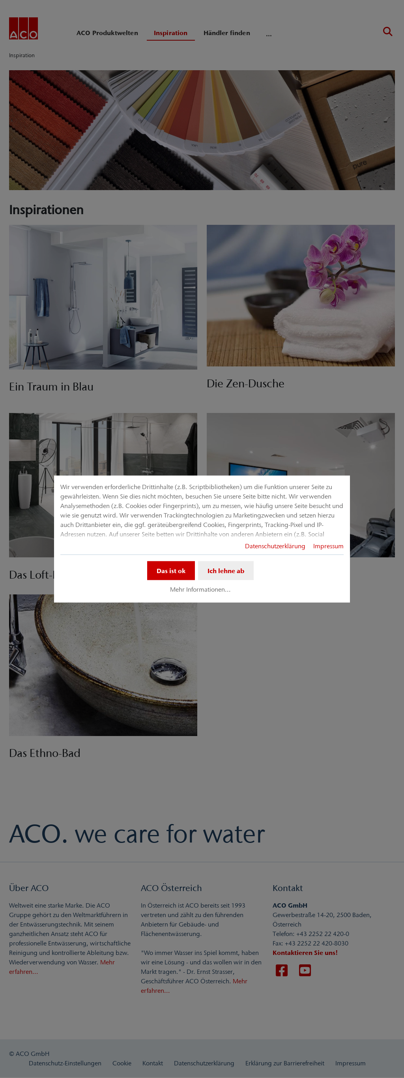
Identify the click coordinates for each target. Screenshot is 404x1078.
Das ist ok (171, 570)
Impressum (328, 545)
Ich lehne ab (226, 570)
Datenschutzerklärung (275, 545)
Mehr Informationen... (200, 589)
